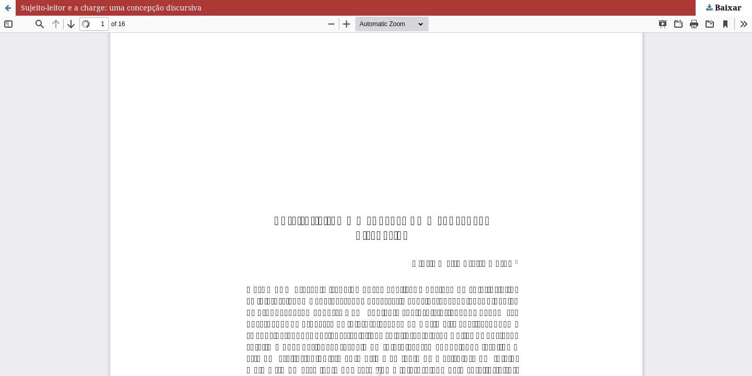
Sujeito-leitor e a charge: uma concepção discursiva (111, 8)
